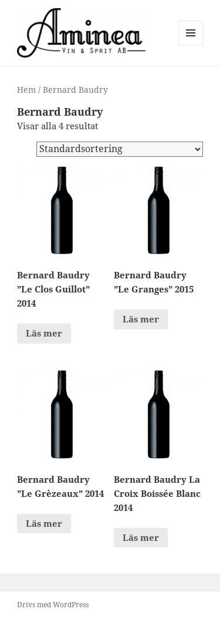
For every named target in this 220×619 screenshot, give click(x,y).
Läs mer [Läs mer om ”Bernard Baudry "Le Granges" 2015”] (141, 319)
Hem (26, 89)
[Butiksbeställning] (119, 149)
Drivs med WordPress (53, 605)
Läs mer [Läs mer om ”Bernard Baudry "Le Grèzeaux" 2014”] (44, 523)
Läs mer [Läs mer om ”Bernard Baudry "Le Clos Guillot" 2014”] (44, 333)
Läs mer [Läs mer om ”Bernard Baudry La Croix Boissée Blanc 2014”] (141, 537)
